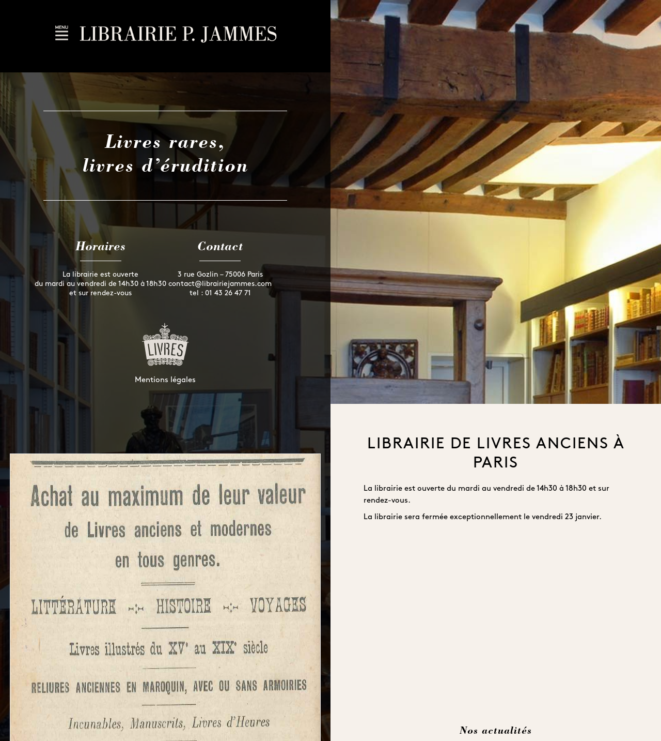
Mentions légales (165, 380)
